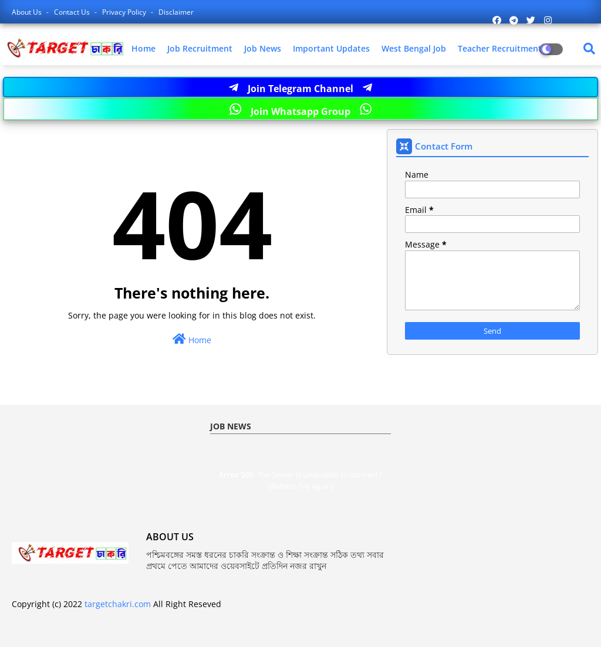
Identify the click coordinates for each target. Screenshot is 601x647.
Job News (262, 48)
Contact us (73, 12)
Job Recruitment (199, 48)
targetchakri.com (118, 603)
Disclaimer (176, 12)
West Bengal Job (413, 48)
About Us (27, 12)
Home (143, 48)
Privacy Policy (125, 12)
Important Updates (331, 48)
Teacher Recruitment (500, 48)
